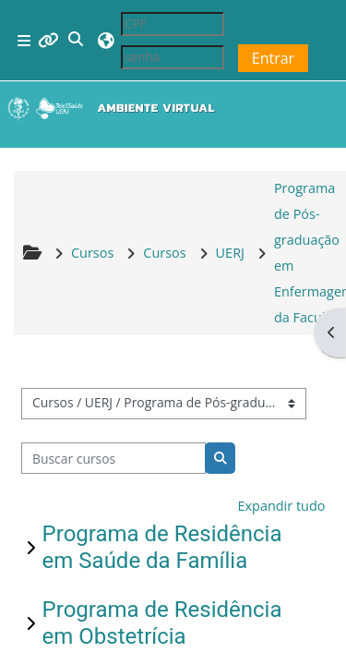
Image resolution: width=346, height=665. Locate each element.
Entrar (273, 58)
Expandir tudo (281, 505)
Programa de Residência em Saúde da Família (162, 547)
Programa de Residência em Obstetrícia (162, 623)
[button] (76, 40)
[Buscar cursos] (114, 458)
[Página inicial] (115, 108)
